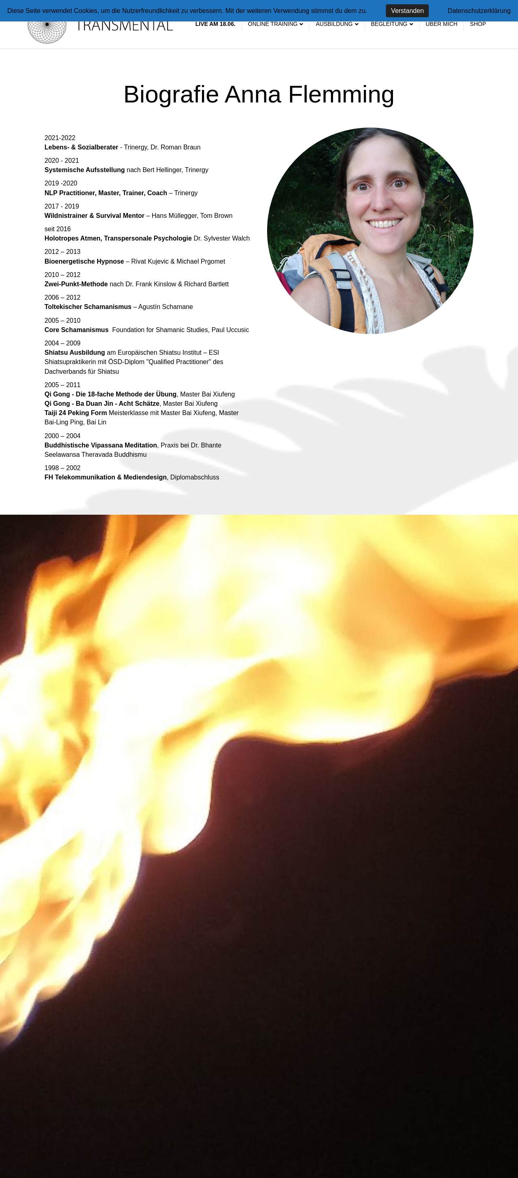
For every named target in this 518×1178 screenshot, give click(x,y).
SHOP (478, 24)
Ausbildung (334, 24)
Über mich (442, 24)
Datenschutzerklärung (479, 10)
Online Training (273, 24)
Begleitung (389, 24)
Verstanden (407, 10)
